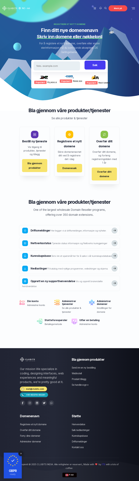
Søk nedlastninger (81, 430)
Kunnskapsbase (80, 435)
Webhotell (77, 373)
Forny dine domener (30, 435)
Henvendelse (78, 424)
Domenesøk (69, 168)
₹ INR (69, 475)
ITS (103, 464)
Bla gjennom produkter (34, 165)
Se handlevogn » (80, 384)
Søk (94, 65)
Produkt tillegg (79, 379)
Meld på (118, 8)
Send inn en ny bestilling (84, 367)
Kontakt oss (78, 447)
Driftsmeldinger (79, 441)
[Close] (21, 453)
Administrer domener (30, 441)
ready (13, 474)
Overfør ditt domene (104, 174)
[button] (24, 8)
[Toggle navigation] (133, 8)
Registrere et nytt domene (33, 424)
